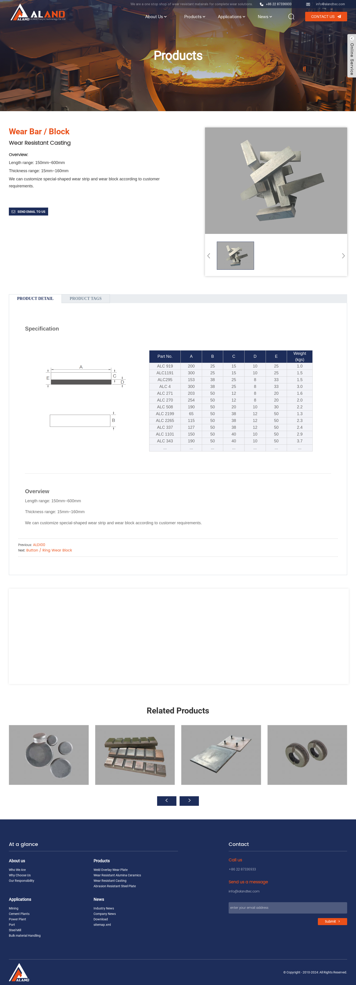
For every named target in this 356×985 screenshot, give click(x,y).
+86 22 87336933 (279, 4)
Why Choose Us (20, 875)
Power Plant (17, 919)
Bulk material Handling (25, 935)
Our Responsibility (21, 880)
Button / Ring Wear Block (49, 550)
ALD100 (39, 545)
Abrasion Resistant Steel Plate (115, 886)
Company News (105, 914)
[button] (342, 255)
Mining (13, 908)
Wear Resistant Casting (110, 880)
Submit (330, 921)
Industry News (104, 908)
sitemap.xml (102, 924)
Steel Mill (15, 930)
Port (12, 924)
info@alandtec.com (330, 4)
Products (195, 16)
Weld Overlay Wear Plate (111, 870)
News (265, 16)
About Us (156, 16)
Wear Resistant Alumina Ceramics (117, 875)
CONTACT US (323, 17)
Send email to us (31, 211)
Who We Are (17, 870)
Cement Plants (19, 914)
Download (101, 919)
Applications (232, 16)
